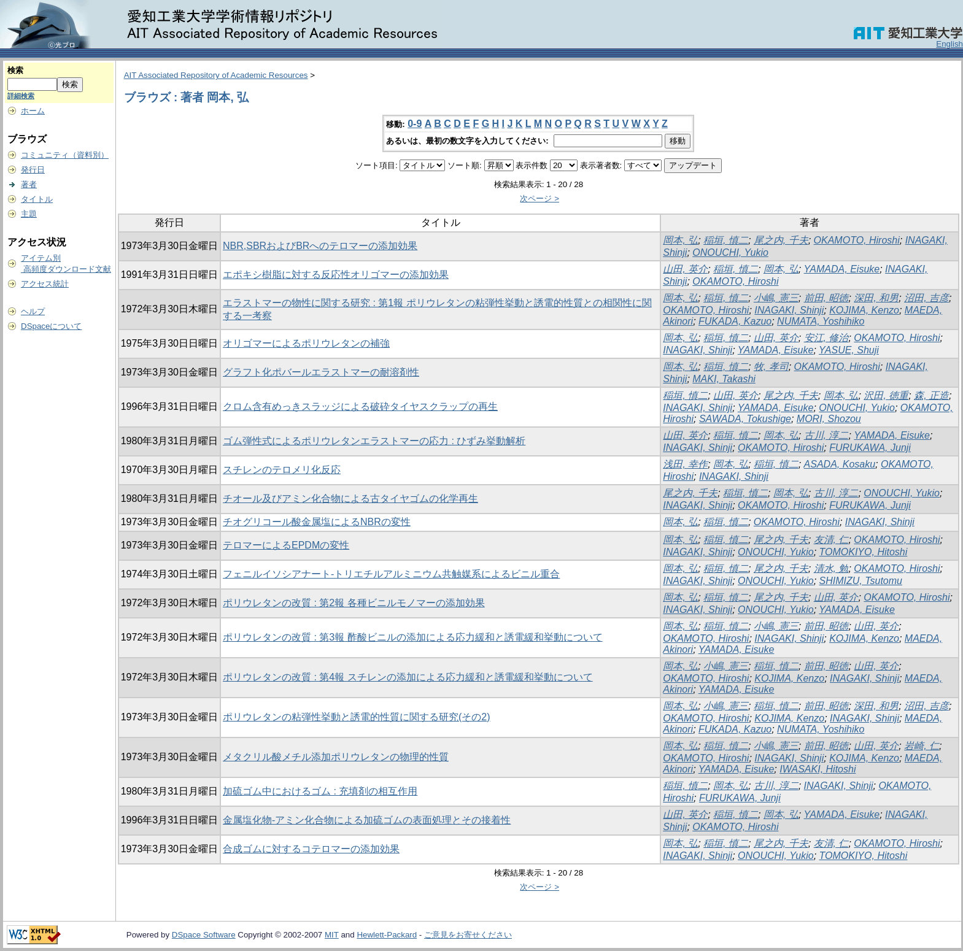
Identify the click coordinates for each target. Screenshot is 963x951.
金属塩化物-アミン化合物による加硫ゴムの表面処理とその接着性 (367, 820)
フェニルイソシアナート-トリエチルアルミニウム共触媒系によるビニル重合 (391, 574)
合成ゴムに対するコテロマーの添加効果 (311, 849)
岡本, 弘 (680, 240)
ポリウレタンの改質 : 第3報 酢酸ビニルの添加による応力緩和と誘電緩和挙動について (413, 637)
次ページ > (539, 198)
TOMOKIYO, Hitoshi (863, 552)
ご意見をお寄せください (468, 934)
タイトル (37, 199)
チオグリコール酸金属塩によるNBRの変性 (317, 522)
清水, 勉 (831, 568)
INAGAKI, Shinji (789, 310)
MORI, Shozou (829, 419)
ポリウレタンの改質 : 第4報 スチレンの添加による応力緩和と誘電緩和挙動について (408, 677)
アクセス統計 (45, 283)
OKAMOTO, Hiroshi (857, 240)
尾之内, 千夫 (781, 240)
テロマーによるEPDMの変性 (286, 545)
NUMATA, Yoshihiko (820, 321)
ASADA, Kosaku (840, 464)
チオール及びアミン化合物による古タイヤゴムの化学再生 (350, 498)
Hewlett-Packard (387, 934)
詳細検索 (20, 95)
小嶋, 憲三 (776, 298)
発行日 (33, 169)
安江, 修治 (826, 338)
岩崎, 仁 (921, 746)
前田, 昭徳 (826, 298)
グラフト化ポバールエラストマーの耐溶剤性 (321, 372)
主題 (29, 213)
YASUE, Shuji (849, 350)
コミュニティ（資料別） (65, 155)
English (949, 43)
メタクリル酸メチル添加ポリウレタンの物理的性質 (336, 757)
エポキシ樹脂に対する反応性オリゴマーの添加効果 (336, 274)
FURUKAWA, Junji (870, 447)
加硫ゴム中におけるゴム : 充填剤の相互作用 (320, 791)
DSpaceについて (51, 326)
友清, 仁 (831, 539)
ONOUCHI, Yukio (730, 252)
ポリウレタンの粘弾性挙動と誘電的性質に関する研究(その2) (356, 717)
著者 (29, 184)
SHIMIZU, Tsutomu (860, 581)
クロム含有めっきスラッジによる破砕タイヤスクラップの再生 (360, 406)
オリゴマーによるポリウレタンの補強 (306, 343)
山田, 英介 (685, 269)
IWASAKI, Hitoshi (817, 769)
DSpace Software (204, 934)
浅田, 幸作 (685, 464)
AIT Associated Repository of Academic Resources (216, 75)
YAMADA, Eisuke (842, 269)
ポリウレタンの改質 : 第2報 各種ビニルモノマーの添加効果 (354, 603)
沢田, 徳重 (886, 395)
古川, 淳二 (826, 435)
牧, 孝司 (771, 366)
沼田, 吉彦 (926, 298)
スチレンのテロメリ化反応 (282, 469)
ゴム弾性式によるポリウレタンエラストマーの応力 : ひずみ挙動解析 (374, 441)
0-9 (415, 123)
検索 (15, 70)
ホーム (33, 110)
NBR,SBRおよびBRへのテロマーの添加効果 (320, 246)
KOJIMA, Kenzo (864, 310)
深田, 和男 (876, 298)
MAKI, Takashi (724, 379)
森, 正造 (931, 395)
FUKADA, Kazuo (735, 321)
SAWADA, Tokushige (745, 419)
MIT (332, 934)
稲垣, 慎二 (725, 240)
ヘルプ (33, 311)
